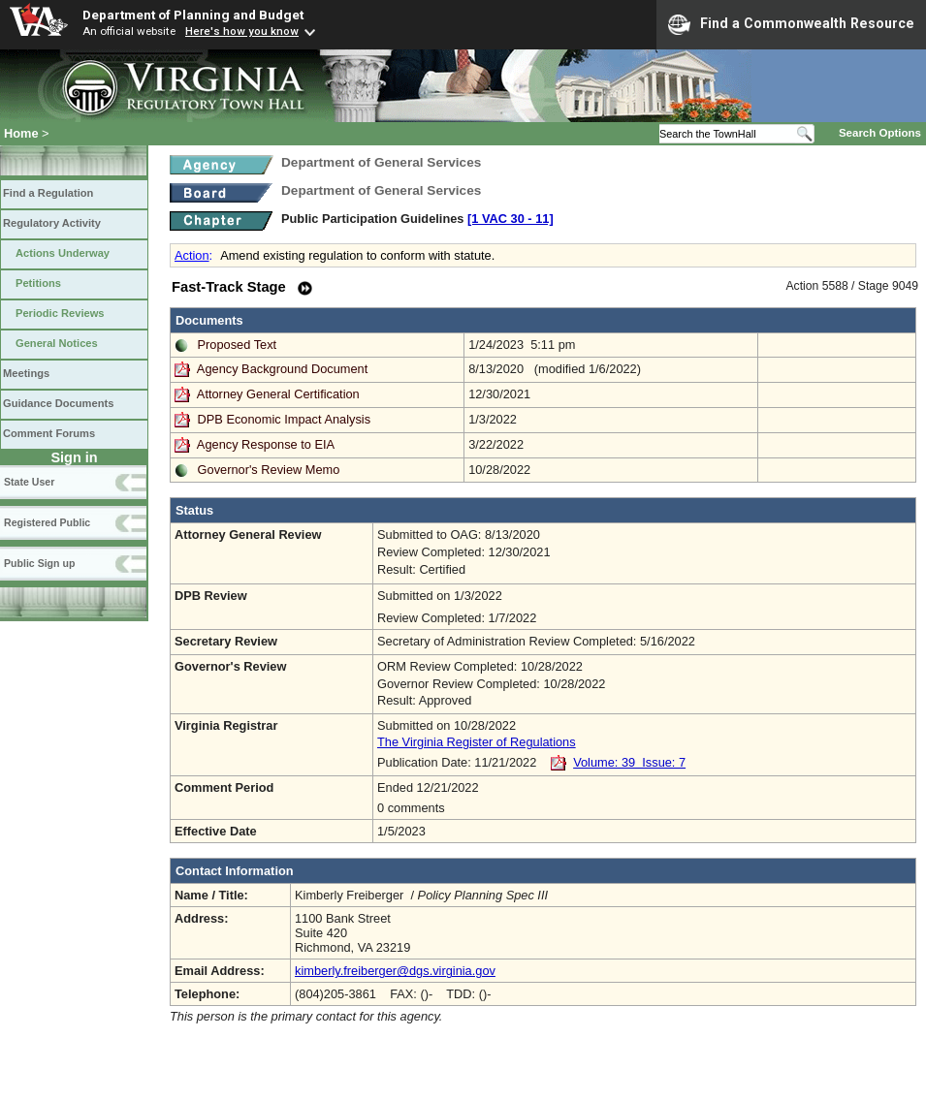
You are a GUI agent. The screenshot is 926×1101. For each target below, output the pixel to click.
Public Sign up (39, 563)
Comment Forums (49, 433)
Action (192, 255)
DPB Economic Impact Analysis (284, 419)
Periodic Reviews (60, 313)
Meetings (26, 373)
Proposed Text (237, 344)
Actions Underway (63, 253)
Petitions (38, 283)
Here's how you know (242, 31)
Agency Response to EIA (266, 444)
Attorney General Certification (278, 394)
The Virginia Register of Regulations (476, 742)
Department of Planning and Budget (192, 14)
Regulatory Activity (52, 223)
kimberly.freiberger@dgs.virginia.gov (395, 970)
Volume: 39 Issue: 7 (629, 762)
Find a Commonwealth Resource (791, 24)
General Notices (57, 343)
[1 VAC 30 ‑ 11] (510, 218)
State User (29, 482)
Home (21, 133)
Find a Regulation (48, 193)
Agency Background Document (282, 369)
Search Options (880, 133)
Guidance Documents (58, 403)
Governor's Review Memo (269, 469)
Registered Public (47, 522)
